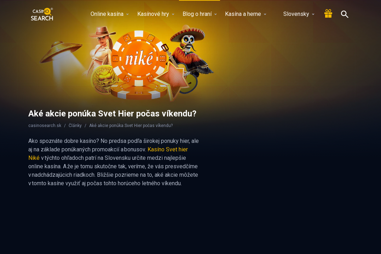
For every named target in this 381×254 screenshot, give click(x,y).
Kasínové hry (155, 14)
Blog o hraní (200, 14)
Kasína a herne (245, 14)
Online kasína (109, 14)
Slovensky (294, 14)
